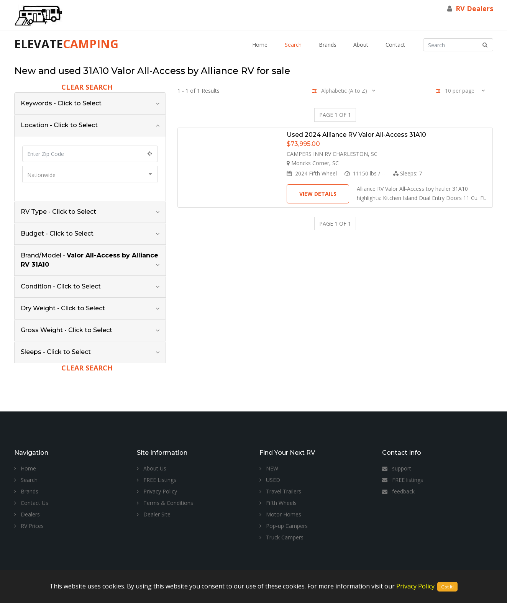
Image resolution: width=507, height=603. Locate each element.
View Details (317, 193)
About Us (151, 468)
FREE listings (402, 479)
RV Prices (29, 525)
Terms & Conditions (165, 502)
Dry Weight (63, 308)
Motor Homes (280, 514)
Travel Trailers (280, 491)
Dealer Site (154, 514)
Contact (395, 44)
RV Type (58, 211)
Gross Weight (66, 330)
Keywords (61, 103)
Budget (57, 233)
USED (269, 479)
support (396, 468)
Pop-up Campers (283, 525)
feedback (398, 491)
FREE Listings (156, 479)
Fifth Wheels (278, 502)
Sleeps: (407, 173)
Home (259, 44)
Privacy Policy (157, 491)
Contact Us (31, 502)
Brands (327, 44)
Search (293, 44)
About (360, 44)
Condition (61, 286)
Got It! (447, 587)
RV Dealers (474, 8)
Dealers (27, 514)
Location (59, 125)
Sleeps (56, 352)
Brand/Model (89, 260)
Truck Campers (281, 537)
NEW (268, 468)
